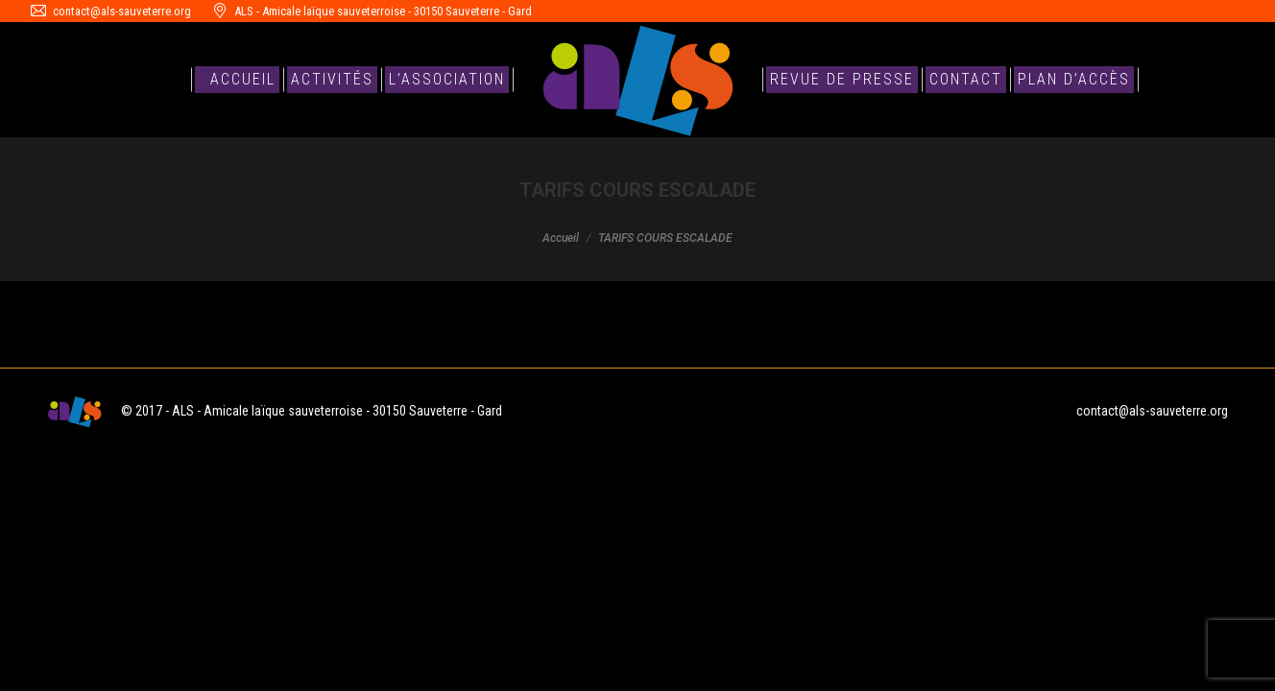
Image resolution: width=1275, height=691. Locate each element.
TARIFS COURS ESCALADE (128, 329)
